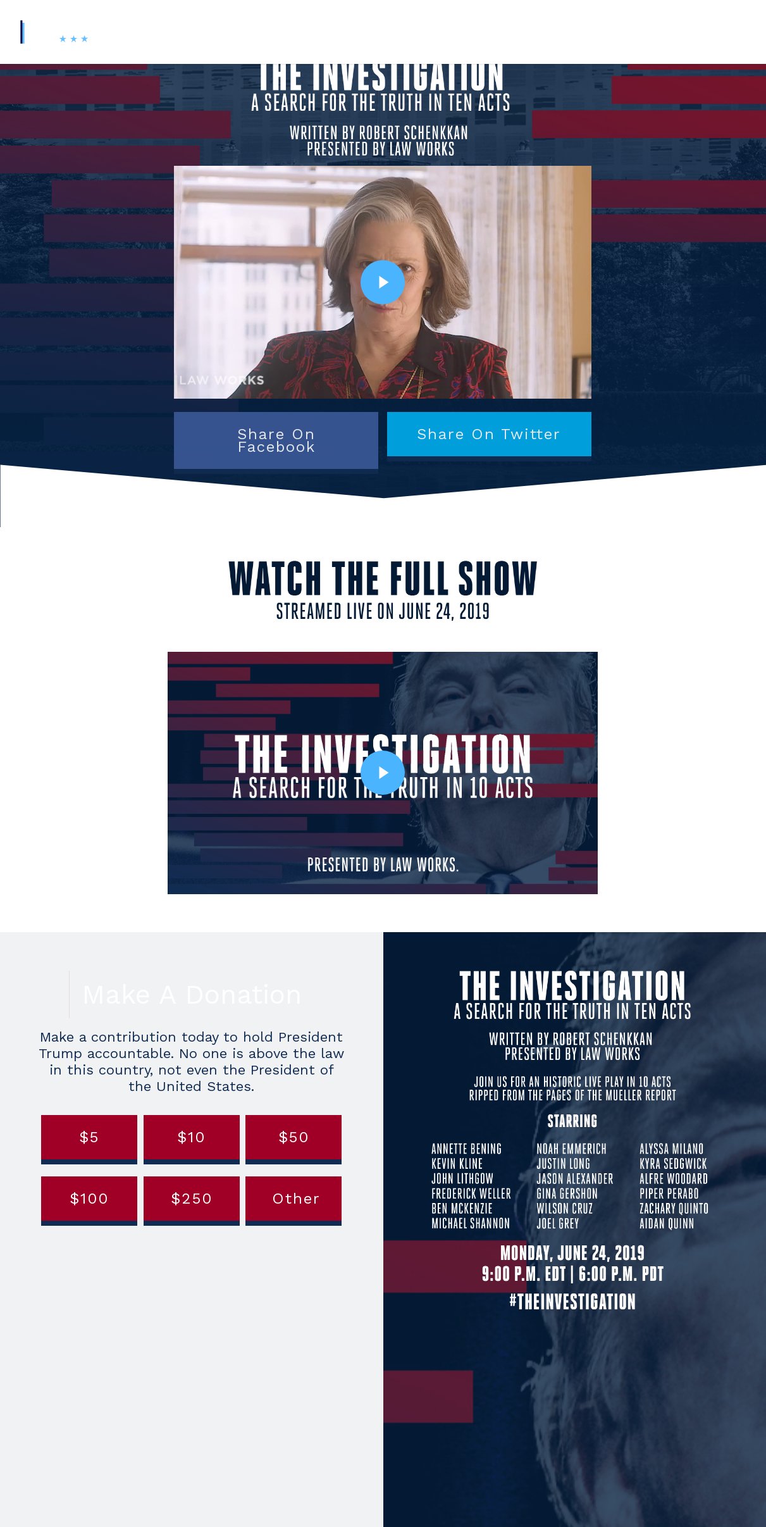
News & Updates (548, 31)
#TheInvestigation (312, 31)
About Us (472, 31)
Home (241, 31)
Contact (621, 31)
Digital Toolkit (402, 31)
